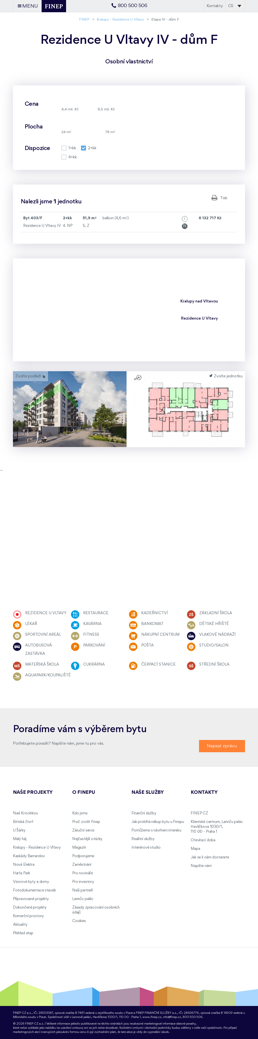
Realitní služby (142, 839)
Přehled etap (23, 933)
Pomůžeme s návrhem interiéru (156, 830)
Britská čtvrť (23, 822)
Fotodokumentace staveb (34, 890)
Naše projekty (33, 792)
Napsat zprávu (222, 746)
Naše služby (147, 792)
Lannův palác (83, 899)
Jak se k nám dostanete (210, 857)
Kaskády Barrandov (29, 856)
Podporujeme (83, 856)
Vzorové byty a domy (31, 882)
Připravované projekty (31, 899)
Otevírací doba (203, 840)
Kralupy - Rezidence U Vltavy (120, 19)
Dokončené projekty (30, 907)
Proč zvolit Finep (86, 822)
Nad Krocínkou (25, 813)
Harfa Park (21, 873)
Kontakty (215, 6)
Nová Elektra (24, 864)
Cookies (79, 921)
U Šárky (19, 830)
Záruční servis (83, 830)
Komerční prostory (28, 916)
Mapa (195, 849)
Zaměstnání (81, 864)
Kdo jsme (79, 813)
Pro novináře (82, 873)
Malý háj (19, 839)
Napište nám (201, 866)
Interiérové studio (145, 847)
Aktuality (20, 924)
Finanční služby (143, 813)
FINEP (84, 19)
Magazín (79, 847)
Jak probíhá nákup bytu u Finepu (157, 822)
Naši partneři (82, 890)
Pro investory (83, 882)
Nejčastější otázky (87, 839)
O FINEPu (83, 792)
